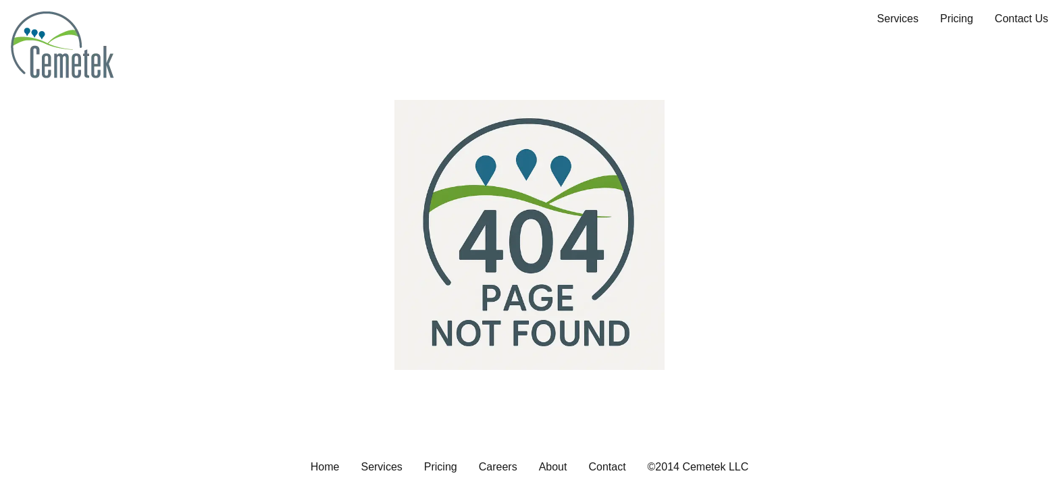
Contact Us (1021, 18)
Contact (606, 467)
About (553, 467)
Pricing (956, 18)
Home (325, 467)
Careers (498, 467)
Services (898, 18)
